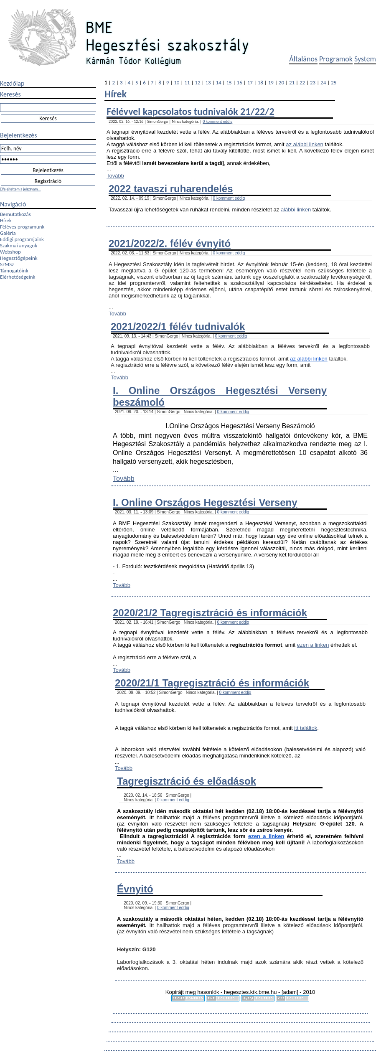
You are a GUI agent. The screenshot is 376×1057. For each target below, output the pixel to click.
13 (208, 82)
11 (187, 82)
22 (302, 82)
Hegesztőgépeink (19, 258)
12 (197, 82)
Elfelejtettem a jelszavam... (20, 189)
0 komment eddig (217, 121)
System (365, 59)
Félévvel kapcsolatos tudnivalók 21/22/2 (190, 111)
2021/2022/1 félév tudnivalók (178, 326)
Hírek (6, 220)
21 (292, 82)
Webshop (10, 252)
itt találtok (305, 728)
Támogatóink (14, 270)
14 (218, 82)
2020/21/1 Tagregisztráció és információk (212, 683)
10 (176, 82)
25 (333, 82)
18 (260, 82)
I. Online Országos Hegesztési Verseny (205, 502)
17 (250, 82)
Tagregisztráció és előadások (186, 781)
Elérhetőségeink (17, 277)
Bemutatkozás (15, 214)
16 (239, 82)
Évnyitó (135, 888)
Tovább (115, 176)
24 (323, 82)
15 (229, 82)
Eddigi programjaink (22, 239)
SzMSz (7, 264)
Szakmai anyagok (18, 245)
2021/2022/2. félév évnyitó (170, 243)
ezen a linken (313, 645)
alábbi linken (295, 209)
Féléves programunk (22, 227)
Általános (303, 59)
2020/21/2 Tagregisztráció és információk (210, 612)
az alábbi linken (304, 144)
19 (271, 82)
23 (312, 82)
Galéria (8, 233)
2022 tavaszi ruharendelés (171, 188)
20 (281, 82)
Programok (336, 59)
